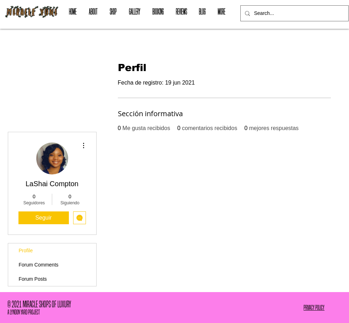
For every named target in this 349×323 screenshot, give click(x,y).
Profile (26, 250)
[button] (113, 12)
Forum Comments (39, 265)
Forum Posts (33, 279)
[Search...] (293, 13)
